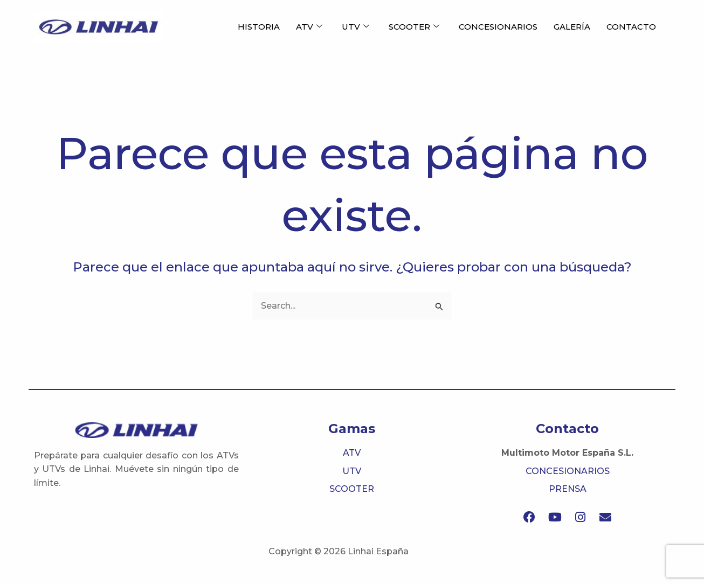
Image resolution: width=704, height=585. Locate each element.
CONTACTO (631, 27)
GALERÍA (572, 27)
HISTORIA (259, 27)
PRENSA (567, 489)
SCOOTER (414, 27)
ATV (309, 27)
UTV (355, 27)
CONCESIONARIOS (498, 27)
